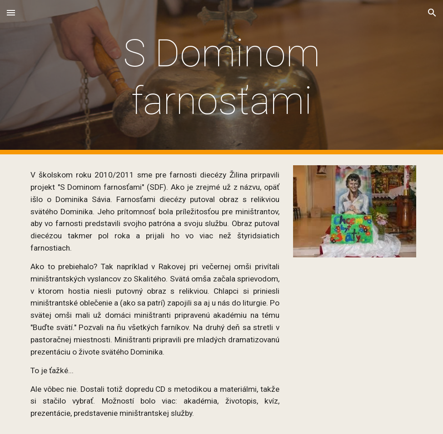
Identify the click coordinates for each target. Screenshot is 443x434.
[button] (11, 12)
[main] (221, 77)
